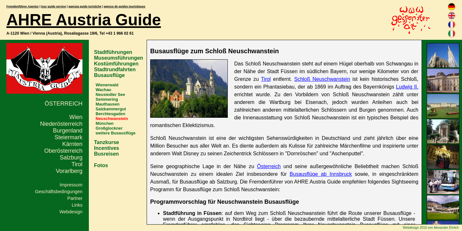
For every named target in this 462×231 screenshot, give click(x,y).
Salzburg (71, 157)
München (105, 123)
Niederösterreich (61, 124)
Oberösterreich (63, 151)
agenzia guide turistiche (84, 6)
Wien (75, 117)
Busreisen (106, 154)
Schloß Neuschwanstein (322, 79)
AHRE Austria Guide (83, 20)
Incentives (106, 148)
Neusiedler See (110, 94)
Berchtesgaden (110, 113)
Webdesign (70, 211)
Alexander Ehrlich (446, 227)
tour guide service (53, 6)
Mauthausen (108, 104)
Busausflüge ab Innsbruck (321, 174)
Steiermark (68, 137)
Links (77, 205)
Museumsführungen (118, 58)
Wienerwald (107, 84)
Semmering (107, 99)
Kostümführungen (116, 63)
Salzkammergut (111, 109)
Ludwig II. (407, 87)
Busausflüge (109, 75)
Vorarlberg (69, 171)
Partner (74, 198)
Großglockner (109, 128)
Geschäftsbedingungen (58, 191)
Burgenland (67, 130)
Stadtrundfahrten (115, 69)
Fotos (101, 165)
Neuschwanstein (112, 118)
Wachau (103, 89)
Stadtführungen (113, 52)
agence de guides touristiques (124, 6)
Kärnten (72, 144)
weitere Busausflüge (115, 133)
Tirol (77, 164)
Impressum (71, 184)
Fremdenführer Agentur (22, 6)
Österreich (63, 103)
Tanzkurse (106, 142)
